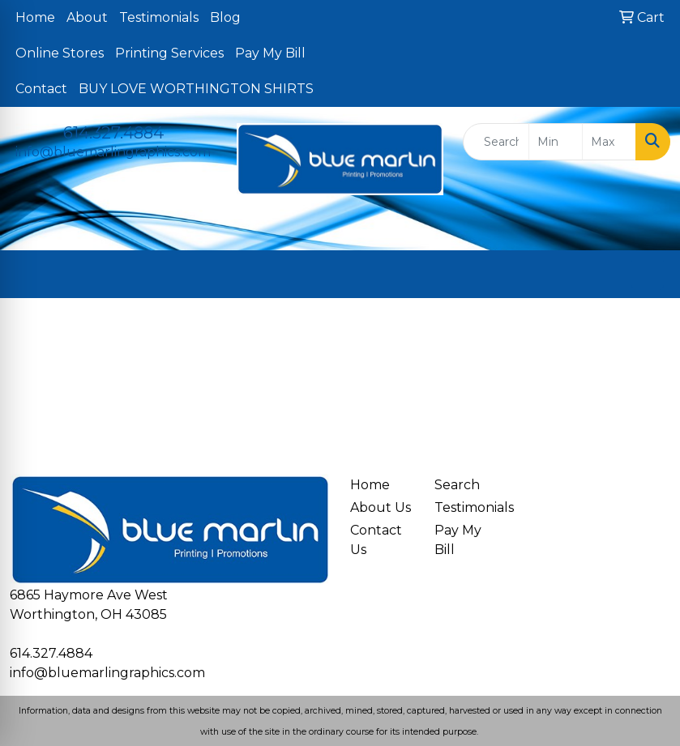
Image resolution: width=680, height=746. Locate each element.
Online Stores (59, 53)
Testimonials (159, 17)
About (87, 17)
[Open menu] (647, 274)
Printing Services (169, 53)
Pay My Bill (270, 53)
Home (35, 17)
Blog (225, 17)
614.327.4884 (113, 133)
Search (457, 484)
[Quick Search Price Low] (555, 141)
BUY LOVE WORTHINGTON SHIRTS (196, 88)
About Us (380, 507)
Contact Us (376, 539)
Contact (41, 88)
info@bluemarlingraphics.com (113, 152)
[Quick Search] (496, 141)
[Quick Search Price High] (609, 141)
